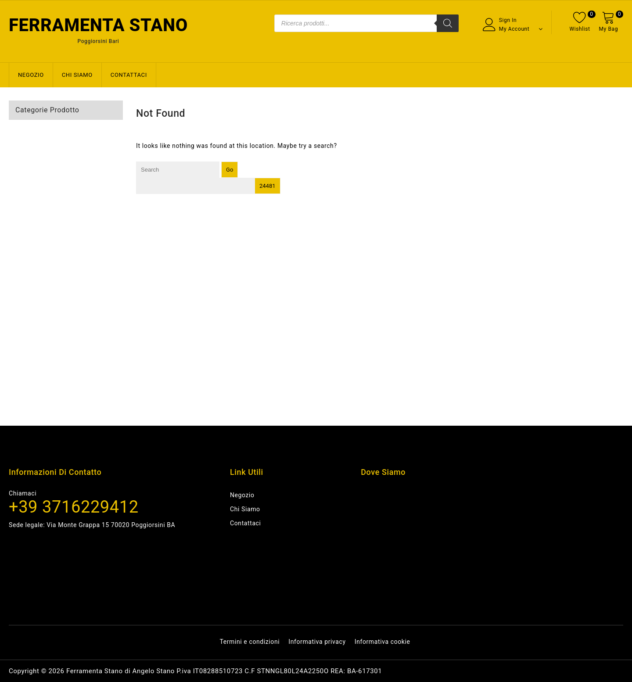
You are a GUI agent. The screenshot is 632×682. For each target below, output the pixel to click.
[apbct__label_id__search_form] (195, 186)
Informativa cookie (382, 641)
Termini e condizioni (249, 641)
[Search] (448, 23)
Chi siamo (77, 75)
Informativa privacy (316, 641)
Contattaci (129, 75)
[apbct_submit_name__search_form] (267, 186)
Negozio (31, 75)
